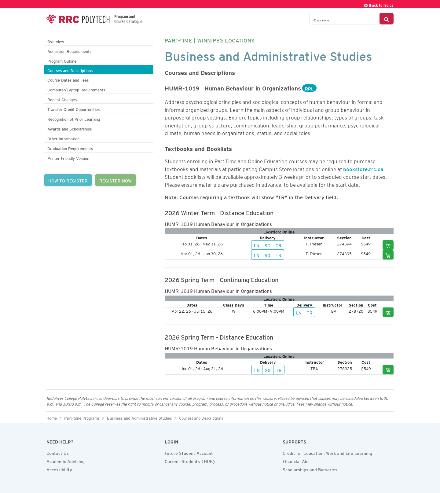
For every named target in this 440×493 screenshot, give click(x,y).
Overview (55, 40)
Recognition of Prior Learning (73, 118)
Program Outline (61, 60)
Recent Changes (62, 98)
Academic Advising (65, 460)
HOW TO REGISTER (68, 180)
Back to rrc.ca (379, 4)
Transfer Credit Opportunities (73, 108)
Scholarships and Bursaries (310, 468)
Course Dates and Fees (68, 79)
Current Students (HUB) (190, 460)
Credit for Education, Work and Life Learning (327, 452)
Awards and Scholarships (69, 128)
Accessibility (59, 468)
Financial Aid (296, 460)
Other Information (63, 138)
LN (256, 244)
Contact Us (57, 452)
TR (278, 244)
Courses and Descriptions (70, 69)
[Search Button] (387, 18)
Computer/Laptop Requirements (76, 89)
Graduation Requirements (70, 147)
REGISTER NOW (115, 180)
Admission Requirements (69, 50)
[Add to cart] (388, 245)
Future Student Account (189, 452)
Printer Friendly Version (68, 157)
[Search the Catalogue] (344, 18)
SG (267, 244)
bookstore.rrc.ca (363, 168)
